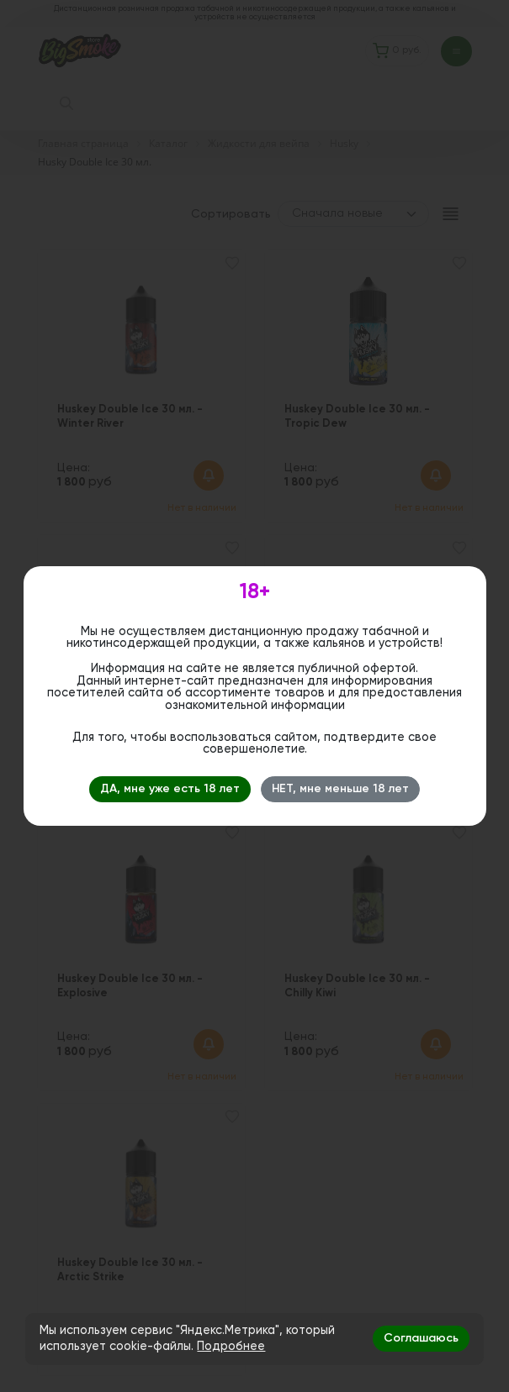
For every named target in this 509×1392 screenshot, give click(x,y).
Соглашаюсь (421, 1338)
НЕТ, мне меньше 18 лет (340, 789)
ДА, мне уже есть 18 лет (170, 789)
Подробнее (231, 1347)
